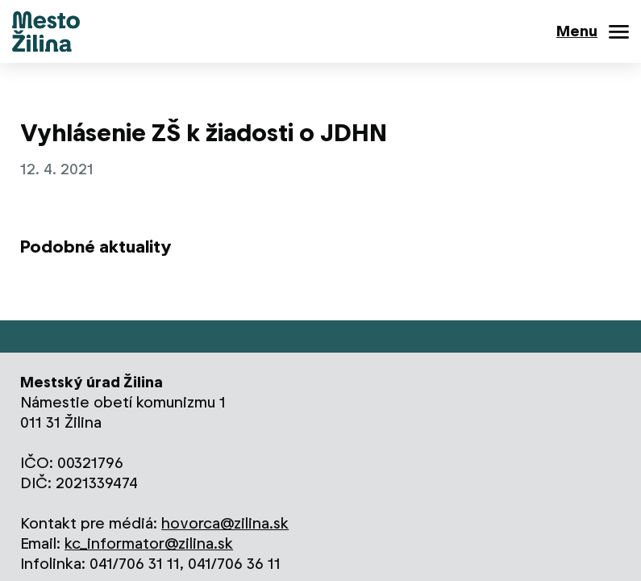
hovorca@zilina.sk (225, 523)
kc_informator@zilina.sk (149, 543)
